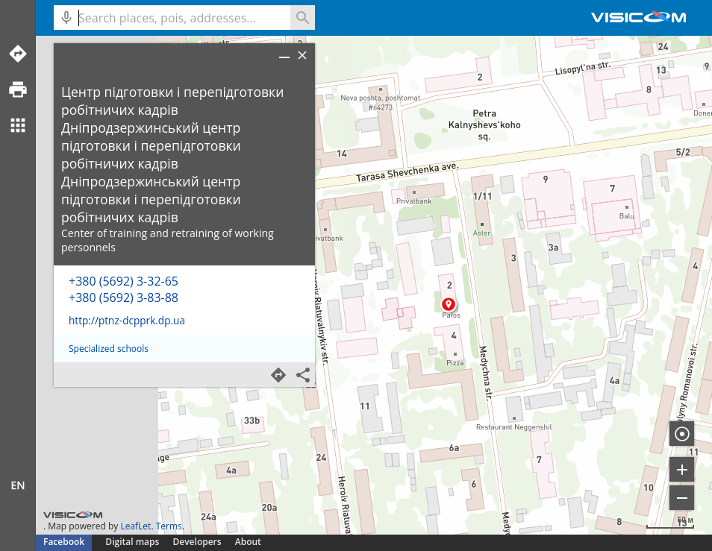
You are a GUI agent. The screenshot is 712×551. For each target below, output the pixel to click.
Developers (197, 541)
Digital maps (133, 541)
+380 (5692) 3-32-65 (123, 281)
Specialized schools (109, 348)
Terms (169, 526)
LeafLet (135, 526)
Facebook (63, 541)
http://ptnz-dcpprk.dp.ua (127, 320)
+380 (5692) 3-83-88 (123, 297)
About (248, 541)
